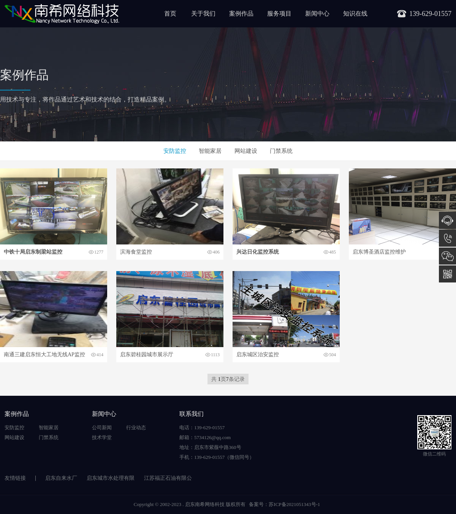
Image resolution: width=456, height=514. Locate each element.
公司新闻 (102, 427)
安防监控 (174, 151)
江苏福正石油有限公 (168, 478)
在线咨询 (447, 220)
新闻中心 (317, 13)
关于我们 (203, 13)
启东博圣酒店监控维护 (379, 252)
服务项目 (279, 13)
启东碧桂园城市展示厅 (146, 354)
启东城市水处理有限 (111, 478)
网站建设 (245, 151)
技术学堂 (102, 437)
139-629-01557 (447, 238)
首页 (170, 13)
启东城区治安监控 (257, 354)
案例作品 (241, 13)
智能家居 (210, 151)
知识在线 (355, 13)
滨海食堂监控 (136, 252)
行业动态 (136, 427)
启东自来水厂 (61, 478)
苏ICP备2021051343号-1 (294, 504)
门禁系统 (281, 151)
